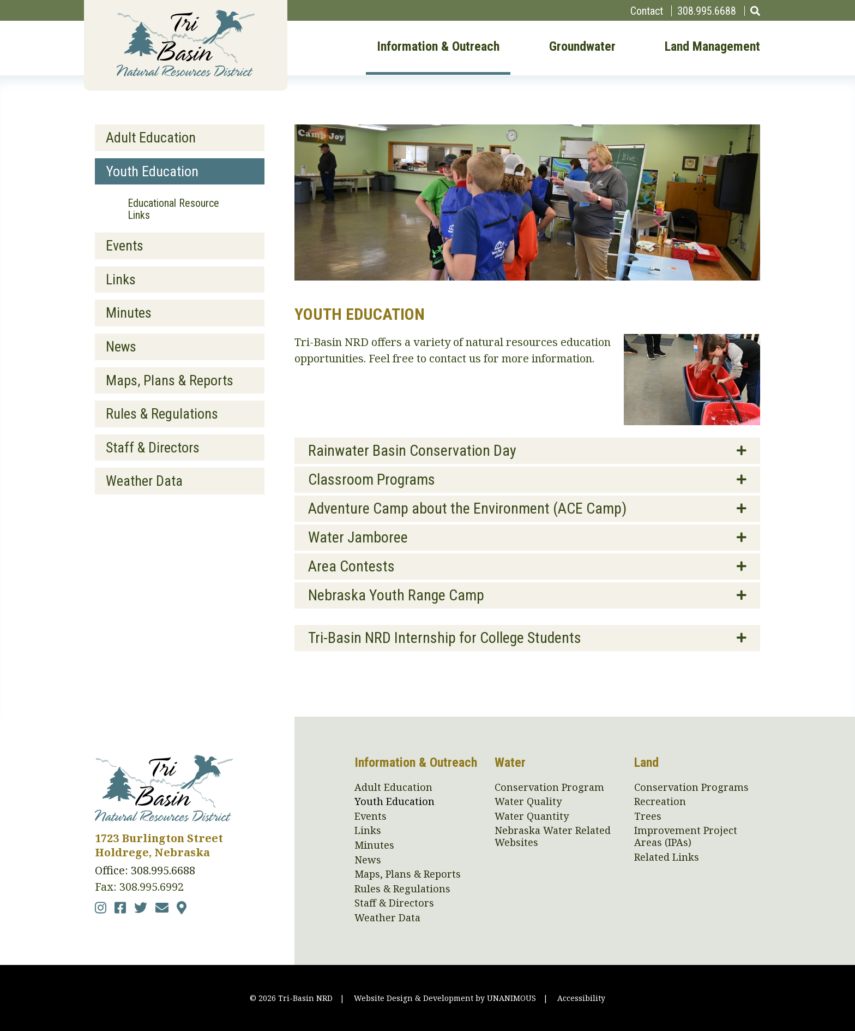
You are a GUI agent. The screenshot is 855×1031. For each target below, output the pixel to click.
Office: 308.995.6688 (145, 870)
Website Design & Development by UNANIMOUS (445, 998)
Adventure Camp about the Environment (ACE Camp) (467, 508)
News (121, 346)
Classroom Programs (371, 479)
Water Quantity (532, 817)
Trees (647, 817)
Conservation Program (549, 788)
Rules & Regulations (162, 414)
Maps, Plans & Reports (169, 380)
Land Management (712, 47)
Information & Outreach (438, 47)
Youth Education (152, 171)
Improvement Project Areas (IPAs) (685, 836)
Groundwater (582, 47)
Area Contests (351, 566)
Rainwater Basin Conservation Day (412, 451)
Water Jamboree (358, 537)
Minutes (129, 313)
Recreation (660, 802)
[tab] (527, 451)
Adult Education (151, 137)
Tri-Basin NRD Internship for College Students (444, 638)
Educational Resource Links (173, 209)
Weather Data (144, 481)
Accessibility (581, 998)
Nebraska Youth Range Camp (396, 595)
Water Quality (528, 802)
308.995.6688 (706, 10)
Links (121, 279)
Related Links (666, 857)
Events (124, 245)
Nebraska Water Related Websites (553, 836)
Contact (646, 10)
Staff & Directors (153, 447)
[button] (692, 421)
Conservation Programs (691, 788)
